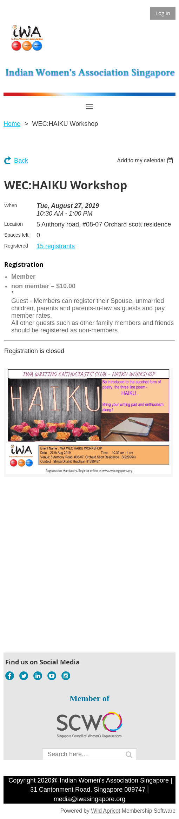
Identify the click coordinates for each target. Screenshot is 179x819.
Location (13, 224)
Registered (16, 246)
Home (12, 123)
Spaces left (16, 235)
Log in (162, 12)
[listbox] (146, 160)
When (10, 205)
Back (21, 160)
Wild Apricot (105, 811)
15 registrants (56, 246)
